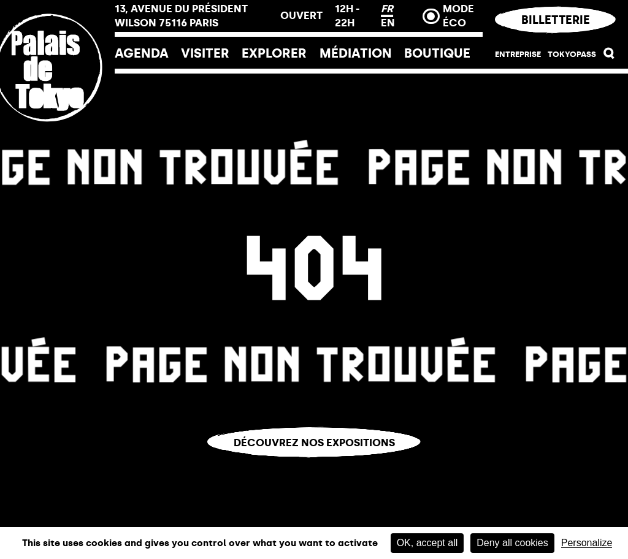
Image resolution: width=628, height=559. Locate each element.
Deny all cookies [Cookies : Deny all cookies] (512, 543)
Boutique (437, 53)
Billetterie (555, 20)
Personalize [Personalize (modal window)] (587, 543)
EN (388, 23)
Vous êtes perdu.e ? (314, 466)
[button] (609, 56)
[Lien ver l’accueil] (57, 148)
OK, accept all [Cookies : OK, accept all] (427, 543)
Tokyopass (572, 54)
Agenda (142, 53)
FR (387, 8)
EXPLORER (274, 53)
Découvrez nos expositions (314, 442)
